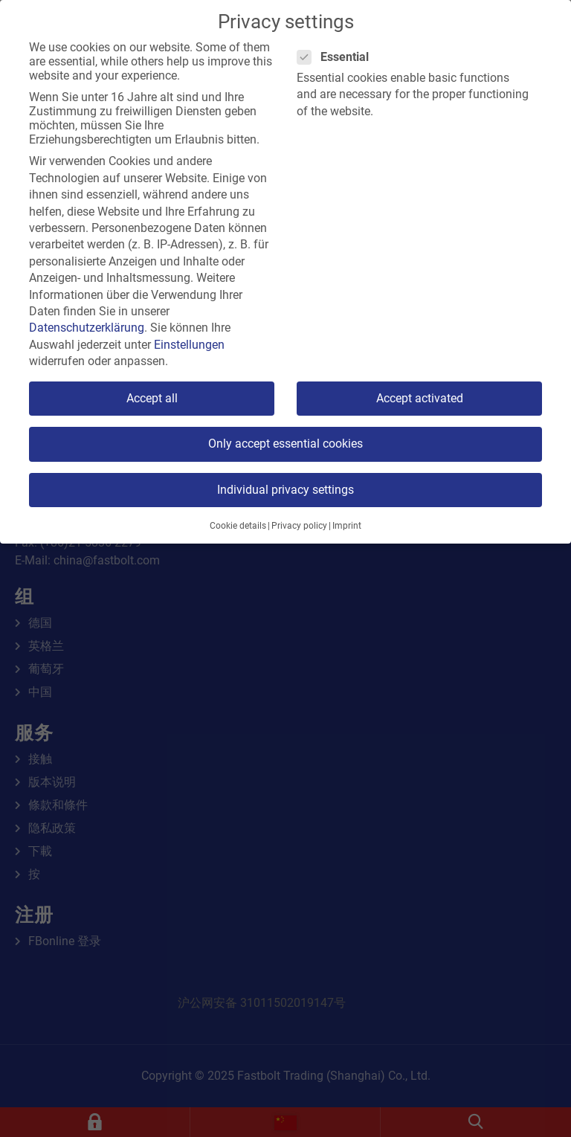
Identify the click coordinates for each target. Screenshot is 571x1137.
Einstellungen (189, 345)
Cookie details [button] (238, 526)
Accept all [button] (152, 398)
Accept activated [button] (419, 398)
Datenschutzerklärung (86, 328)
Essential (337, 57)
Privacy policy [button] (299, 526)
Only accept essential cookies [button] (285, 444)
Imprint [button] (346, 526)
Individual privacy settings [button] (285, 490)
